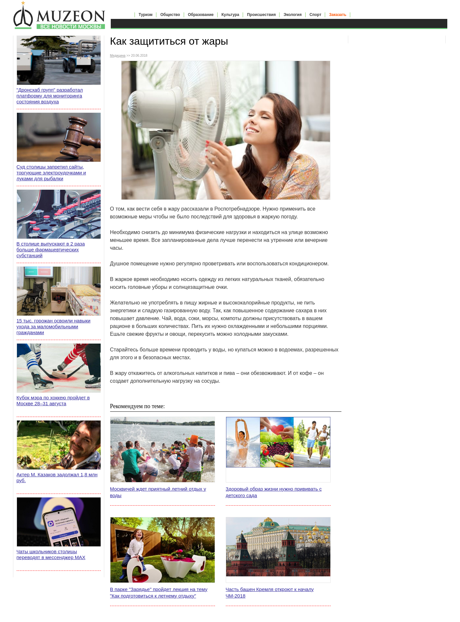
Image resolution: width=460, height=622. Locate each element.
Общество (170, 14)
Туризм (146, 14)
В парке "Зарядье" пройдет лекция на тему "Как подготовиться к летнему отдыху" (159, 592)
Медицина (118, 55)
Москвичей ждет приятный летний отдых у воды (158, 492)
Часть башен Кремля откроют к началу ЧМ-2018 (270, 592)
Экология (292, 14)
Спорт (315, 14)
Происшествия (261, 14)
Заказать (337, 14)
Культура (230, 14)
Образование (201, 14)
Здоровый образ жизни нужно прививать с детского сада (274, 492)
